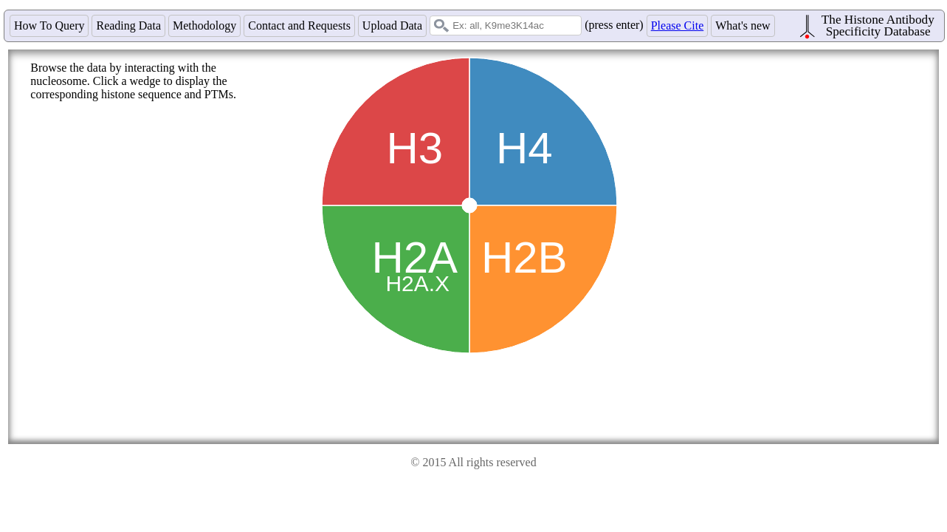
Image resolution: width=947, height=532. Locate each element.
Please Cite (677, 25)
